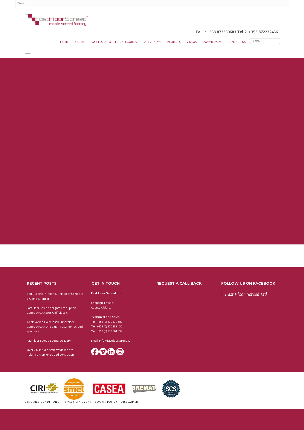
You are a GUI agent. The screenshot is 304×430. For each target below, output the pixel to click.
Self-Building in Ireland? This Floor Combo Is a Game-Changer (55, 296)
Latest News (152, 42)
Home (64, 42)
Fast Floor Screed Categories (114, 42)
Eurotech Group (50, 51)
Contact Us (237, 42)
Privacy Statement (77, 401)
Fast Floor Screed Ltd (246, 294)
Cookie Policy (106, 401)
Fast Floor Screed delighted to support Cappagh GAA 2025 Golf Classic (51, 310)
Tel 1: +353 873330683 (216, 31)
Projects (174, 42)
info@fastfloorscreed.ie (114, 340)
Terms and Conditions (41, 401)
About (80, 42)
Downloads (212, 42)
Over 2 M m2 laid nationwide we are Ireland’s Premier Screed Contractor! (50, 352)
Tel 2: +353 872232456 (257, 31)
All (28, 51)
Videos (192, 42)
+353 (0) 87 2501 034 (109, 331)
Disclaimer (129, 401)
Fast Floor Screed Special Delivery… (50, 340)
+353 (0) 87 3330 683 (109, 322)
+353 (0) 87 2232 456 (109, 326)
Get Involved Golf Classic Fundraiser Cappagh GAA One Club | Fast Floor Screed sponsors (55, 326)
